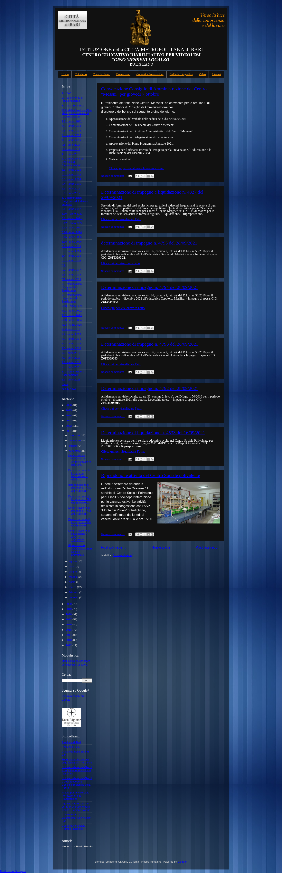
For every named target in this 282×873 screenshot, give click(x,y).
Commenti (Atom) (123, 555)
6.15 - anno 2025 (72, 236)
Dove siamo (123, 74)
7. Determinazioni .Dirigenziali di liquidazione (72, 287)
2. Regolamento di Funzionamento (72, 99)
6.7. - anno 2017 (71, 269)
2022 (69, 425)
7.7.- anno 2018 (71, 357)
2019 (69, 609)
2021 (69, 430)
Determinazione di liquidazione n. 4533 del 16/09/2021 (153, 432)
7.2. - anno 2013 (71, 334)
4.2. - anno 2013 (71, 125)
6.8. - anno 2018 (71, 274)
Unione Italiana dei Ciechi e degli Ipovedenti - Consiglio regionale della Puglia (77, 783)
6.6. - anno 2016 (71, 260)
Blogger (182, 861)
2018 (69, 614)
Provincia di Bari (71, 742)
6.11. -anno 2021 (72, 218)
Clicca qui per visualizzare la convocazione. (136, 168)
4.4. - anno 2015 (71, 135)
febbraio (74, 592)
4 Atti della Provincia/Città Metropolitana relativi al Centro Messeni (77, 113)
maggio (73, 576)
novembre (75, 440)
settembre (75, 450)
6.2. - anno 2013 (71, 246)
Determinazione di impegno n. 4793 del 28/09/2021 (149, 344)
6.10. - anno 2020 (72, 213)
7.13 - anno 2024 (72, 320)
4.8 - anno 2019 (71, 154)
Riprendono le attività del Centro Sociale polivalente (150, 475)
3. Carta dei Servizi (73, 105)
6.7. (64, 265)
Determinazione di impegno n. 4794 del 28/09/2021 (149, 287)
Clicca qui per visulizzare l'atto (120, 263)
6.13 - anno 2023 (72, 227)
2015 (69, 629)
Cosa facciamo (101, 74)
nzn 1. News (69, 388)
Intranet (216, 74)
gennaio (74, 597)
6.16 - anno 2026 (72, 241)
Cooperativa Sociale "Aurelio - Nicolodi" (73, 827)
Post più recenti (113, 547)
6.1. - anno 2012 (71, 208)
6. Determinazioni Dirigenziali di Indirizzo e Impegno (76, 201)
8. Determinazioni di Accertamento (73, 373)
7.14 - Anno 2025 (72, 324)
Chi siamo (81, 74)
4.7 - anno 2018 (71, 149)
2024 (69, 415)
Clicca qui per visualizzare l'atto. (121, 408)
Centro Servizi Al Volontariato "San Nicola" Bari (76, 817)
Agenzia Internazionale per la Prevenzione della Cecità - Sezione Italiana (76, 806)
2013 (69, 639)
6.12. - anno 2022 (72, 223)
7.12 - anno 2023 (72, 315)
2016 (69, 624)
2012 (69, 645)
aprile (72, 581)
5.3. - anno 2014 (71, 179)
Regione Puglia (71, 746)
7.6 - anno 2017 (71, 352)
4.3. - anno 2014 (71, 130)
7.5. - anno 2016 (71, 348)
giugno (73, 571)
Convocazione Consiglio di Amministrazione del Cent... (79, 460)
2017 (69, 619)
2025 (69, 410)
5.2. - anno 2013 (71, 174)
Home (65, 74)
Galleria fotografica (181, 74)
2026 (69, 405)
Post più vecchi (207, 547)
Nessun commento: (113, 175)
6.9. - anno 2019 (71, 279)
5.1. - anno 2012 (71, 169)
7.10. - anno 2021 (72, 305)
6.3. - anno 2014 (71, 251)
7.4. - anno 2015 (71, 343)
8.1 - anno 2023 (71, 379)
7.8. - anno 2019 (71, 362)
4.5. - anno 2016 (71, 140)
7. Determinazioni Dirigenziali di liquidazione (72, 298)
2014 (69, 634)
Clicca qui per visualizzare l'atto (121, 219)
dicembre (74, 435)
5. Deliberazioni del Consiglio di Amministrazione (73, 161)
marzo (73, 587)
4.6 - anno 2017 (71, 144)
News (65, 384)
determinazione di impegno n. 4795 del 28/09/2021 (149, 242)
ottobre (73, 445)
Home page (161, 547)
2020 (69, 603)
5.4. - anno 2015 (71, 183)
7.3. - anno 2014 (71, 338)
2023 (69, 420)
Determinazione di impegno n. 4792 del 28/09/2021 (149, 388)
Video (202, 74)
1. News (66, 92)
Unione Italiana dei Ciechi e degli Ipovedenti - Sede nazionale (77, 770)
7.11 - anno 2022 (72, 310)
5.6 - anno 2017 (71, 193)
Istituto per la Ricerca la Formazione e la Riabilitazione (75, 795)
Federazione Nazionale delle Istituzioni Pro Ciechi (77, 761)
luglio (72, 566)
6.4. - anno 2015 (71, 255)
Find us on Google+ (13, 871)
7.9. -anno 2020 (71, 367)
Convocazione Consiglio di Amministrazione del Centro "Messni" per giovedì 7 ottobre (154, 91)
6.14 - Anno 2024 (72, 232)
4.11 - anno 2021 (72, 121)
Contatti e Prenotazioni (149, 74)
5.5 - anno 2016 (71, 188)
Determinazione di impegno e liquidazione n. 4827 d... (79, 475)
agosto (73, 561)
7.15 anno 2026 (71, 329)
